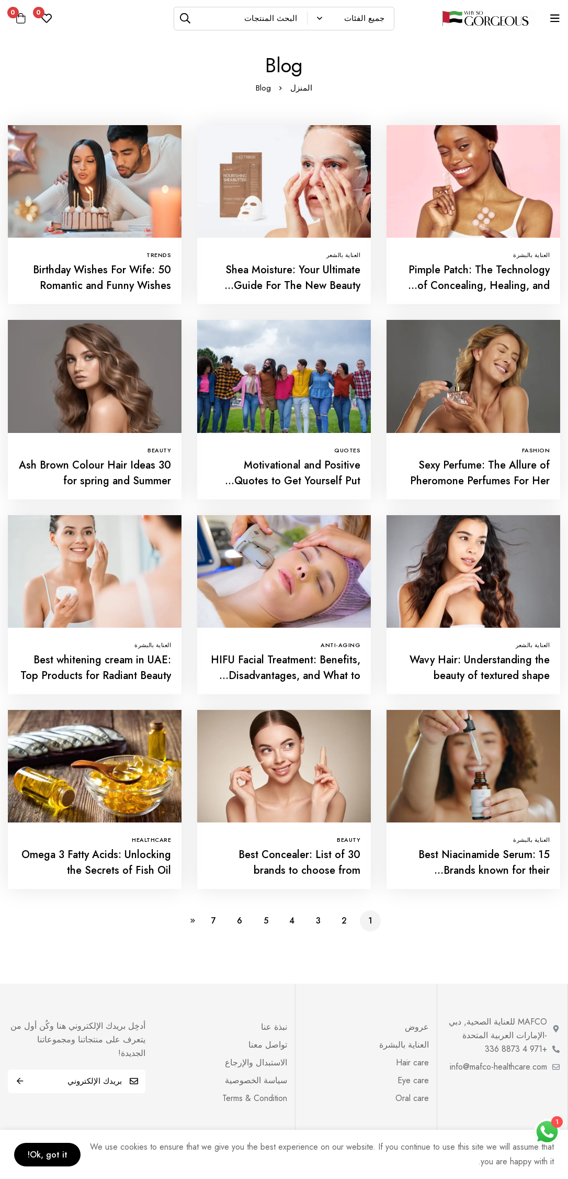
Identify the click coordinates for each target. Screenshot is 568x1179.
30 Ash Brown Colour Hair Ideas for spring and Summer (95, 473)
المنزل (301, 88)
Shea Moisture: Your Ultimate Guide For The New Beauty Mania (292, 285)
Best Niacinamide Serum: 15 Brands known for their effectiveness (484, 870)
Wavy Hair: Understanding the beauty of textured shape (480, 667)
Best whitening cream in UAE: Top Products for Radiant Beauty (95, 667)
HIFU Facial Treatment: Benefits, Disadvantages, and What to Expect (285, 675)
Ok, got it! (49, 1154)
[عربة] (21, 18)
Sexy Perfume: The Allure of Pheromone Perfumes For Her (480, 473)
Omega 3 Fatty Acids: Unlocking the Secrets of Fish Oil (96, 862)
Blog (263, 88)
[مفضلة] (48, 18)
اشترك (19, 1081)
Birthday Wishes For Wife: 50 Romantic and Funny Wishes (102, 277)
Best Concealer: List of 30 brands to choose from (299, 862)
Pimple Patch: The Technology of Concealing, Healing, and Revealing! (479, 285)
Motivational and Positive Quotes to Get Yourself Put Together (297, 481)
